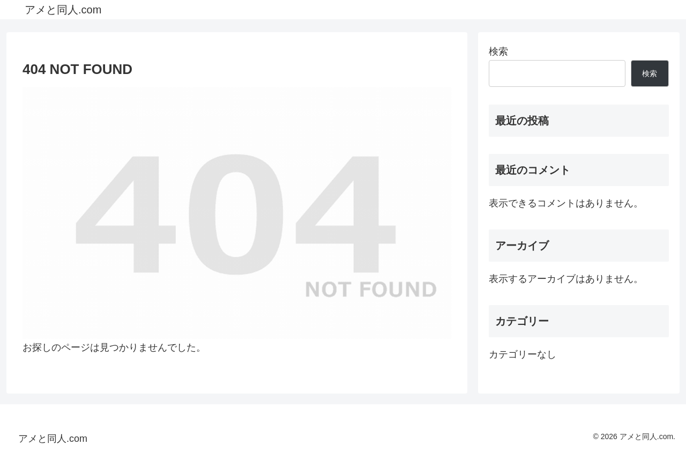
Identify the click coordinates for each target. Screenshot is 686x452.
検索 (498, 51)
